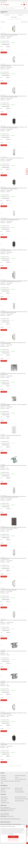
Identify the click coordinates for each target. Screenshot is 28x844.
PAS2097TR (3, 526)
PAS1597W (2, 341)
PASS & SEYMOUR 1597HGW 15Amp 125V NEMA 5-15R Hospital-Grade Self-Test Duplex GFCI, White (13, 559)
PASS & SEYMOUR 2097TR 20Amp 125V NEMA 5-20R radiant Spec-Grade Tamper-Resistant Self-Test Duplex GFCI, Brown (13, 528)
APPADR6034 (3, 464)
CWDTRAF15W (3, 619)
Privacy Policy (3, 779)
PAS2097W (2, 711)
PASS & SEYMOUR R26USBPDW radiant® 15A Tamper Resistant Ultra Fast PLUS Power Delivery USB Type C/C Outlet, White (13, 497)
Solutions (14, 794)
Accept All (13, 836)
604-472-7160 (10, 810)
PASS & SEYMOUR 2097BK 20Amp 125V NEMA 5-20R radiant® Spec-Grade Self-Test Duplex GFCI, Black (14, 250)
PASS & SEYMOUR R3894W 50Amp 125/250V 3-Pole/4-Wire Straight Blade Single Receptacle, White (14, 405)
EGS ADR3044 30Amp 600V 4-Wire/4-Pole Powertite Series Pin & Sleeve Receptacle (13, 651)
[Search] (14, 8)
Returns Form (17, 781)
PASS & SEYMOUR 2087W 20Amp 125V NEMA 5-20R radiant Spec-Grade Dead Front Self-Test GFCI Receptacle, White (13, 590)
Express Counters (4, 798)
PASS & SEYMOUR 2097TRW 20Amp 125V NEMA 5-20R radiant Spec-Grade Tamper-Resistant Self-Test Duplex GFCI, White (14, 96)
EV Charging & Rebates (19, 791)
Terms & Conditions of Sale (20, 779)
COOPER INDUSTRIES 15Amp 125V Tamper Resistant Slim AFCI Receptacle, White (14, 620)
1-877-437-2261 (4, 0)
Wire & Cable (3, 791)
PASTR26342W (3, 279)
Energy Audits (3, 800)
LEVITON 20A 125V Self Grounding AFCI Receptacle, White (11, 435)
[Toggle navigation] (1, 5)
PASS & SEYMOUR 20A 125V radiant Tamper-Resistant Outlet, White (12, 157)
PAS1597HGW (3, 557)
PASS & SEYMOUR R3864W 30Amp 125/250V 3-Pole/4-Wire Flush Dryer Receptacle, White (13, 374)
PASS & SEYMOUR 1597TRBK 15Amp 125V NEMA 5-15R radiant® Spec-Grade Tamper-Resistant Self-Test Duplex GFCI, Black (14, 188)
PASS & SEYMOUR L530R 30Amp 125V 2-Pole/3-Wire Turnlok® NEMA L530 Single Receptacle (13, 744)
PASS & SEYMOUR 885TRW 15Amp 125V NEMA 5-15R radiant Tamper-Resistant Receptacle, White (13, 66)
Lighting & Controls (19, 788)
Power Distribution (19, 790)
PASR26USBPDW (3, 495)
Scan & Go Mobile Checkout (20, 796)
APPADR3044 (3, 650)
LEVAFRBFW (3, 434)
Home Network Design (19, 800)
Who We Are (3, 775)
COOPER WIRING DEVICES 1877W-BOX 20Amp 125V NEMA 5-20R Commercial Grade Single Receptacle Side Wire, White (14, 312)
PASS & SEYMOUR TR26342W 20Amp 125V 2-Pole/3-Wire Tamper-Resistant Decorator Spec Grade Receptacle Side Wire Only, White (14, 281)
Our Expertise (14, 785)
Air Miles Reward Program (20, 775)
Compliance (3, 777)
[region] (13, 834)
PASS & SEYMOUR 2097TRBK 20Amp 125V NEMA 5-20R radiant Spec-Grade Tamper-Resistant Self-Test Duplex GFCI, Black (14, 127)
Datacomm (3, 790)
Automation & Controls (5, 788)
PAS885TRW (3, 64)
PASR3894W (3, 403)
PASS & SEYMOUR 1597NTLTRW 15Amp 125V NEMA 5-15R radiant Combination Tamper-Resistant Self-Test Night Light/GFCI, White (14, 219)
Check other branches (5, 44)
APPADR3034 (3, 681)
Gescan (14, 773)
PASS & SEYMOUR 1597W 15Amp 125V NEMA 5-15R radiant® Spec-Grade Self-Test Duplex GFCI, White (13, 343)
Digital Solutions (4, 796)
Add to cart (4, 52)
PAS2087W (2, 588)
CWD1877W (3, 310)
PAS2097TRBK (3, 126)
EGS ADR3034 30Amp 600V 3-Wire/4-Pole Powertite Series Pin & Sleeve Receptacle (13, 682)
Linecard (16, 777)
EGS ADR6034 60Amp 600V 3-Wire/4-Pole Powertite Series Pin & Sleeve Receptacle (13, 466)
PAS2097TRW (3, 95)
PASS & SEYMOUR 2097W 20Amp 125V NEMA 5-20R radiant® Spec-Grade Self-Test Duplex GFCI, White (13, 713)
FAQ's (2, 782)
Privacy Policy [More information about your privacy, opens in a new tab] (11, 833)
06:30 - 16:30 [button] (24, 2)
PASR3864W (3, 372)
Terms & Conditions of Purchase (7, 781)
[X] (25, 826)
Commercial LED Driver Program (21, 798)
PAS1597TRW (3, 33)
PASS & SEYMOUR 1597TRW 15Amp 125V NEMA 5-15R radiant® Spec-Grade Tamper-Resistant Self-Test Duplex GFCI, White (13, 35)
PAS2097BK (3, 248)
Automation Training (5, 802)
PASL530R (2, 742)
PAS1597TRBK (3, 187)
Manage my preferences (13, 839)
